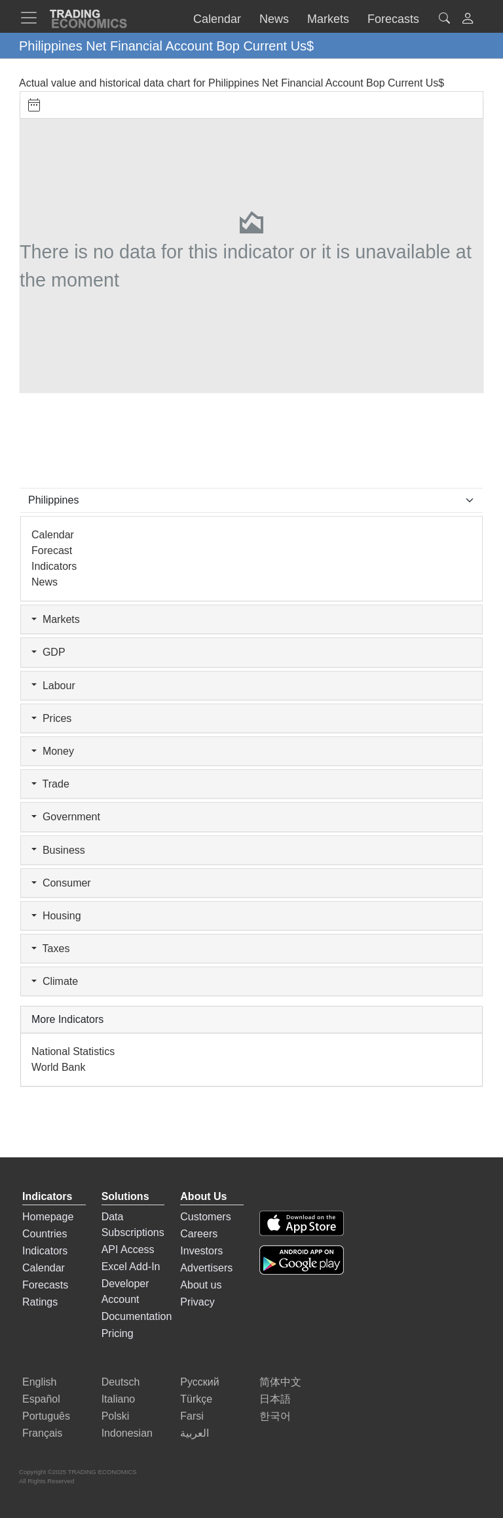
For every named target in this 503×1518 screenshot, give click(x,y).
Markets (55, 619)
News (44, 582)
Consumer (61, 882)
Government (65, 816)
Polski (116, 1416)
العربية (194, 1433)
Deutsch (121, 1382)
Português (46, 1416)
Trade (50, 783)
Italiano (119, 1399)
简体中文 (280, 1382)
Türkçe (196, 1399)
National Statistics (73, 1051)
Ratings (40, 1302)
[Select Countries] (251, 500)
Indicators (54, 566)
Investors (201, 1250)
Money (52, 751)
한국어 (275, 1416)
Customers (205, 1216)
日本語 (275, 1399)
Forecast (51, 550)
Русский (199, 1382)
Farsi (192, 1416)
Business (58, 850)
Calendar (52, 534)
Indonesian (127, 1433)
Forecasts (45, 1284)
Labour (53, 685)
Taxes (50, 948)
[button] (467, 20)
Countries (44, 1233)
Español (41, 1399)
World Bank (58, 1067)
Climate (54, 981)
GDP (48, 652)
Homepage (47, 1216)
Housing (56, 915)
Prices (51, 718)
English (39, 1382)
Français (42, 1433)
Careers (198, 1233)
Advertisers (206, 1267)
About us (200, 1284)
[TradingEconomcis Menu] (33, 17)
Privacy (197, 1302)
